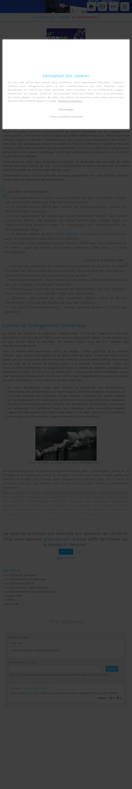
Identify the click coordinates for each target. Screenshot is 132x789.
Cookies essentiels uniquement (66, 116)
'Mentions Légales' (70, 101)
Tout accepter (66, 109)
